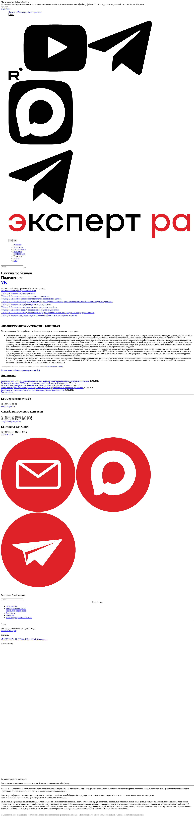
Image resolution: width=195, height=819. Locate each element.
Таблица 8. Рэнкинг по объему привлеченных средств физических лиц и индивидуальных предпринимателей (47, 313)
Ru (15, 240)
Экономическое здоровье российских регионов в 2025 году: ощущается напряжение (37, 381)
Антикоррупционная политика (19, 618)
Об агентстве (11, 606)
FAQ (15, 261)
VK (4, 282)
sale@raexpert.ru (8, 406)
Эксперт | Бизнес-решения (30, 12)
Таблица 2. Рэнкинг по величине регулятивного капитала (25, 296)
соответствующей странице (55, 366)
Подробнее (5, 9)
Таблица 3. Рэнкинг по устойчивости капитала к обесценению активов (31, 299)
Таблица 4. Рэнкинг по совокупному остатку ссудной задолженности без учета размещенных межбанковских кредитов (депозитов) (57, 301)
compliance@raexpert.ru (11, 421)
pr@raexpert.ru (7, 434)
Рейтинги (18, 245)
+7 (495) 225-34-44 (9, 639)
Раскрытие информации (16, 611)
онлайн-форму (63, 783)
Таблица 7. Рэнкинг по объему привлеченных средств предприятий (30, 310)
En (11, 240)
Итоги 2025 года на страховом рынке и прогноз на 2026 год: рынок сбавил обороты (36, 388)
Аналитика (18, 247)
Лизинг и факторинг (57, 383)
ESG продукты (20, 249)
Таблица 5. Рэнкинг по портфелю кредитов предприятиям (26, 304)
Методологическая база (16, 608)
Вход (11, 14)
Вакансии (10, 615)
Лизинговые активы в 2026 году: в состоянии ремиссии (24, 383)
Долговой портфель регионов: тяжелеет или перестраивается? (27, 385)
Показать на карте (8, 631)
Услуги (17, 258)
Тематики (18, 256)
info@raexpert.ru (40, 639)
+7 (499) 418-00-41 (25, 639)
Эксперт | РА (14, 12)
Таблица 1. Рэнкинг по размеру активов (18, 293)
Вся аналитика (7, 392)
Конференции (19, 254)
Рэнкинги (18, 251)
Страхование (77, 388)
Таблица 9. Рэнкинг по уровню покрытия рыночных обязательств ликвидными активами (39, 315)
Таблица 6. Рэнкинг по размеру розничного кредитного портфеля (29, 307)
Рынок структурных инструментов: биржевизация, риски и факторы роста (32, 390)
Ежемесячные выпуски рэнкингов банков (18, 291)
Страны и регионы (81, 381)
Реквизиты (10, 613)
